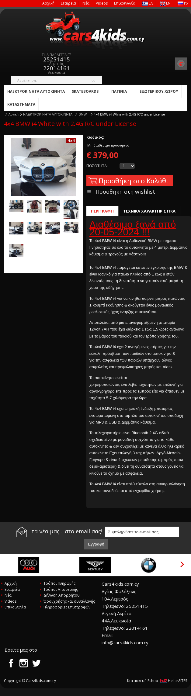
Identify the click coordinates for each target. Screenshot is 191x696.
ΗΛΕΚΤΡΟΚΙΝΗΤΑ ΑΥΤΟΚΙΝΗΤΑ (36, 91)
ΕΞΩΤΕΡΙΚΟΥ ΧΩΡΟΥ (159, 91)
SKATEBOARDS (85, 91)
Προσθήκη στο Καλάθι (133, 180)
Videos (102, 3)
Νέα (85, 3)
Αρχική (48, 3)
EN (165, 3)
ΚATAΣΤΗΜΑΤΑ (21, 104)
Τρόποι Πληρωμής (59, 583)
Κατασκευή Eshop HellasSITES (157, 680)
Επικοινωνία (124, 3)
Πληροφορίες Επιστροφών (66, 607)
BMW (83, 114)
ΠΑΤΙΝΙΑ (119, 91)
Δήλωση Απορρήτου (61, 595)
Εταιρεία (68, 3)
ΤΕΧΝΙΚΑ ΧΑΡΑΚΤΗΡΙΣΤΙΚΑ (149, 211)
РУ (183, 3)
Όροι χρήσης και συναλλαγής (69, 601)
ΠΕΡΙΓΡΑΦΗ (102, 211)
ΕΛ (147, 3)
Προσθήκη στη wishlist (125, 191)
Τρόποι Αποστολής (60, 589)
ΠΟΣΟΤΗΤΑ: (97, 165)
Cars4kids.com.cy (95, 30)
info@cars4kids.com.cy (125, 642)
